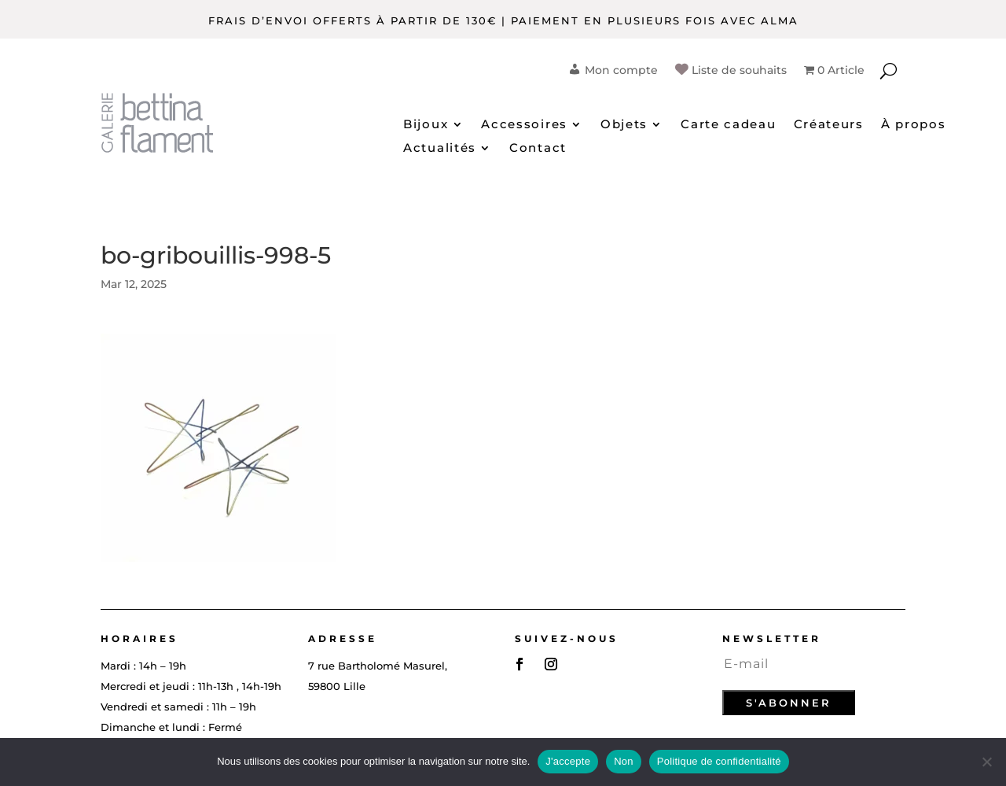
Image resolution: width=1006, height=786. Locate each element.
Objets (624, 125)
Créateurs (829, 125)
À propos (913, 125)
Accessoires (524, 125)
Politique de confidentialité (719, 761)
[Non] (986, 761)
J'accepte (567, 761)
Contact (538, 148)
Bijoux (425, 125)
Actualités (439, 148)
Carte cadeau (728, 125)
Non (623, 761)
